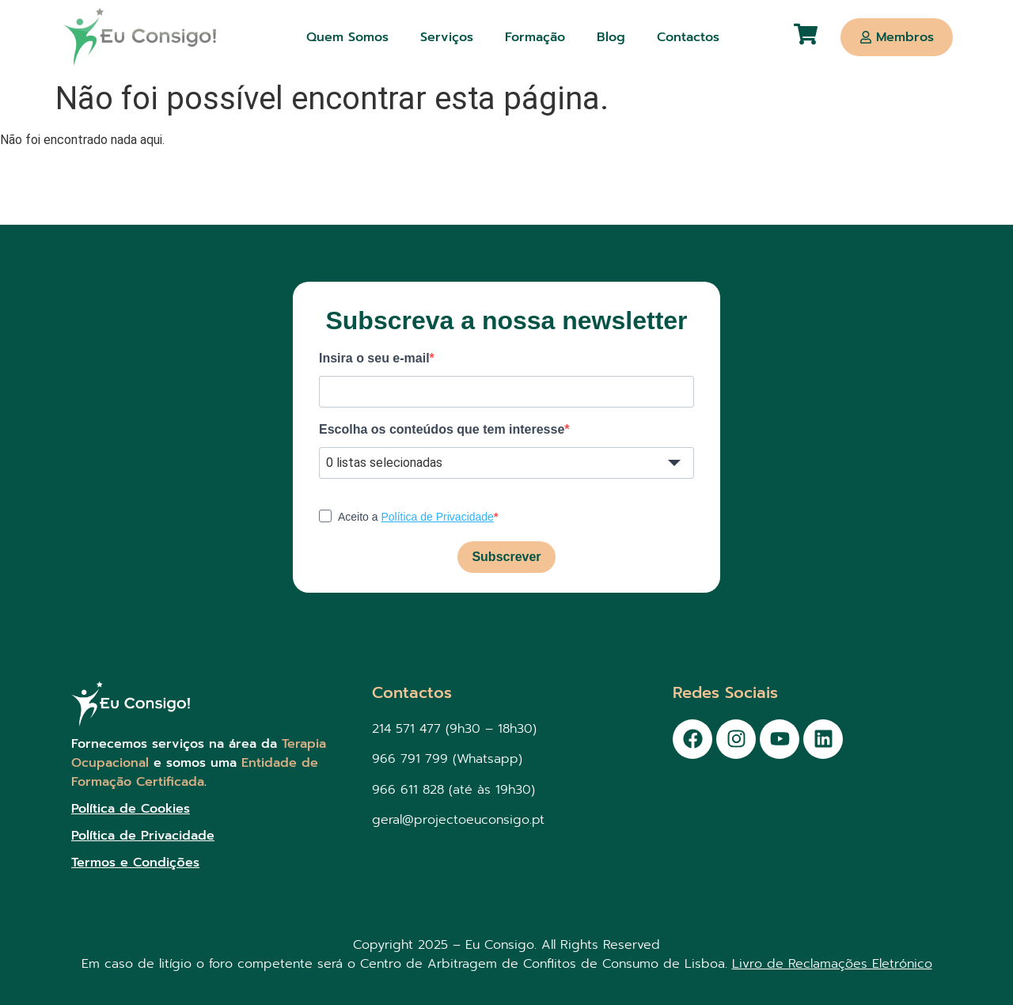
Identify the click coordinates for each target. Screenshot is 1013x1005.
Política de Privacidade (437, 516)
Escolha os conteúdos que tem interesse (441, 429)
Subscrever (506, 556)
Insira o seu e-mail (374, 358)
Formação (535, 37)
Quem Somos (347, 37)
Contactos (688, 37)
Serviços (446, 37)
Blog (611, 37)
